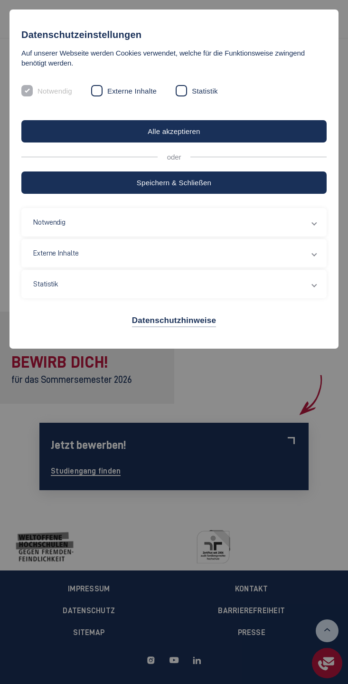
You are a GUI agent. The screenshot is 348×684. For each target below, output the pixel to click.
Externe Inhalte (132, 91)
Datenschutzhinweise (174, 320)
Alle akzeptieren (174, 131)
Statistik (205, 91)
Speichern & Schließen (174, 183)
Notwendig (55, 91)
